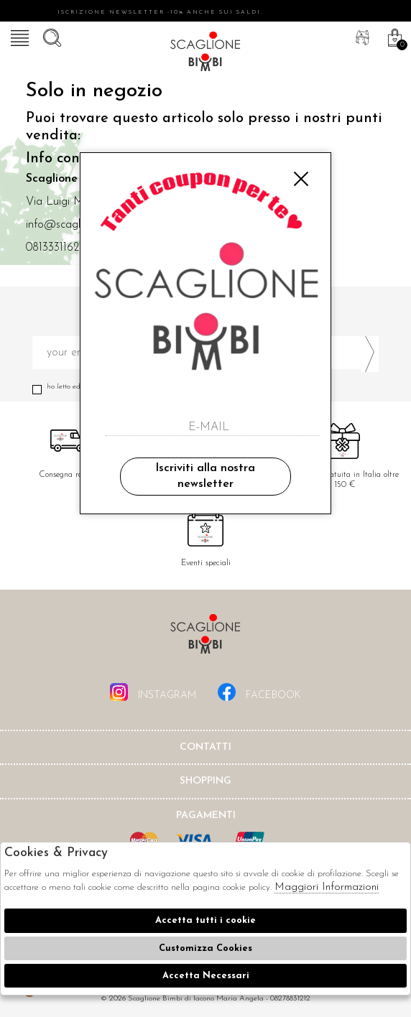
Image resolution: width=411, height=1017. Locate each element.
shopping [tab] (205, 781)
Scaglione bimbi (205, 54)
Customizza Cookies (205, 948)
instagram (153, 692)
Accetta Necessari (205, 975)
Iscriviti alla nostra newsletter (205, 476)
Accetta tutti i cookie (205, 920)
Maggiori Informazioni (326, 887)
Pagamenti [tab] (206, 815)
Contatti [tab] (205, 747)
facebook (259, 692)
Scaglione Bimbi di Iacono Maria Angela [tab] (205, 638)
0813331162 (52, 248)
